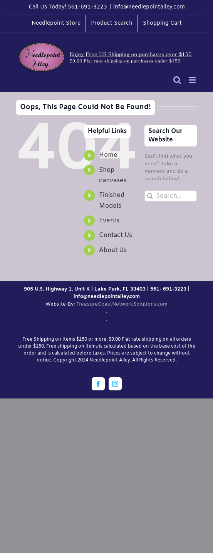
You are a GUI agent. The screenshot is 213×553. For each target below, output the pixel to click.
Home (108, 155)
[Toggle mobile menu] (193, 80)
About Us (113, 250)
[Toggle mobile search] (177, 80)
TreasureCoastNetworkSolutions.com (122, 304)
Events (109, 221)
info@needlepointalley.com (149, 7)
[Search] (150, 196)
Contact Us (115, 235)
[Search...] (170, 196)
